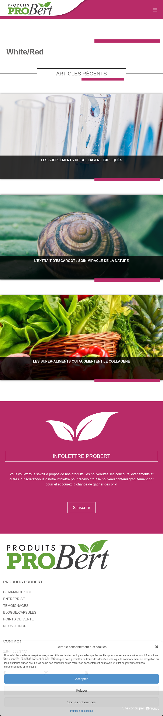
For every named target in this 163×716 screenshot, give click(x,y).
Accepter (81, 679)
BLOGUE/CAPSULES (20, 612)
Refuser (81, 690)
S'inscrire (81, 507)
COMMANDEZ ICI (17, 592)
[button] (157, 647)
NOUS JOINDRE (16, 626)
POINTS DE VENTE (18, 619)
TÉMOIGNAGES (15, 606)
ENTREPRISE (14, 599)
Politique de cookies (81, 710)
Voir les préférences (81, 702)
